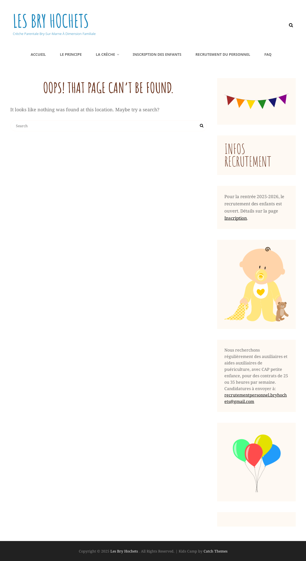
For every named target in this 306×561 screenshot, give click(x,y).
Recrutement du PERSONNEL (222, 54)
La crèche (108, 54)
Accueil (38, 54)
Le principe (71, 54)
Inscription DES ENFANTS (157, 54)
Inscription (235, 218)
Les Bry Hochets (51, 21)
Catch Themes (215, 551)
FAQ (268, 54)
